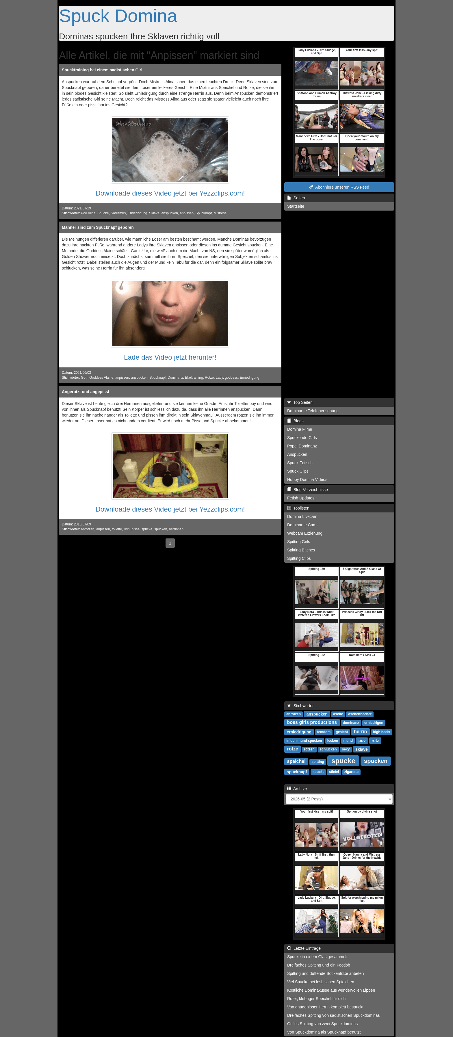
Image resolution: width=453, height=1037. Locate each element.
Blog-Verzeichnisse (307, 489)
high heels (381, 732)
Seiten (296, 198)
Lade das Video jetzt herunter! (170, 357)
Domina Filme (299, 429)
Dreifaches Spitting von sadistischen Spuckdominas (333, 1015)
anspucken (169, 213)
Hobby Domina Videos (307, 479)
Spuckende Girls (302, 437)
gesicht (342, 732)
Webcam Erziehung (304, 533)
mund (348, 741)
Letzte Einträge (304, 948)
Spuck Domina (118, 15)
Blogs (295, 421)
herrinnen (176, 529)
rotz (375, 740)
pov (362, 740)
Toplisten (298, 508)
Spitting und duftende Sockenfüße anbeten (325, 973)
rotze (292, 748)
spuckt (318, 772)
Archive (297, 788)
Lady (219, 378)
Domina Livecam (302, 516)
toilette (117, 529)
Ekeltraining (194, 378)
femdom (324, 732)
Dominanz (175, 378)
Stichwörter (300, 705)
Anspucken (297, 454)
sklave (361, 749)
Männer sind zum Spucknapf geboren (98, 227)
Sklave (154, 213)
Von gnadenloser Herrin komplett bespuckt (325, 1007)
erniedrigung (299, 731)
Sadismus (118, 213)
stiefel (334, 772)
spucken (160, 529)
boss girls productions (312, 722)
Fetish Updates (300, 498)
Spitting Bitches (301, 550)
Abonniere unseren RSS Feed (339, 187)
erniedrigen (373, 723)
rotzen (309, 749)
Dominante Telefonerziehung (313, 410)
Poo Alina (88, 213)
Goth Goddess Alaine (97, 378)
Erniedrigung (137, 213)
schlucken (328, 749)
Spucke (103, 213)
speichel (296, 761)
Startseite (295, 206)
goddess (231, 378)
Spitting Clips (299, 558)
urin (127, 529)
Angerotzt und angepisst (85, 391)
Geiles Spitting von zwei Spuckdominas (322, 1023)
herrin (360, 731)
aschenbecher (360, 714)
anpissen (187, 213)
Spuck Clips (298, 471)
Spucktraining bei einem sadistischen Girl (102, 70)
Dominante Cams (302, 525)
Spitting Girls (298, 541)
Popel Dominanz (302, 446)
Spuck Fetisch (300, 462)
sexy (346, 749)
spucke (147, 529)
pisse (135, 529)
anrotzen (87, 529)
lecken (332, 741)
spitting (317, 762)
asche (338, 714)
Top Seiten (300, 402)
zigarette (351, 772)
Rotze (209, 378)
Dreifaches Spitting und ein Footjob (318, 965)
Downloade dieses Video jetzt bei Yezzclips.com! (170, 193)
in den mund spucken (304, 741)
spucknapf (297, 771)
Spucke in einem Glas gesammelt (317, 956)
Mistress (220, 213)
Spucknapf (204, 213)
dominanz (351, 723)
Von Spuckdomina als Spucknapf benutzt (324, 1032)
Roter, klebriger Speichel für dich (316, 998)
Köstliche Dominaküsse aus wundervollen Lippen (331, 990)
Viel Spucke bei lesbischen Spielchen (320, 982)
